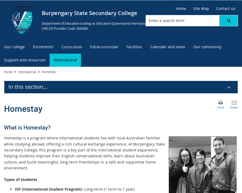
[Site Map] (201, 8)
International (27, 72)
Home (8, 72)
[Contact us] (225, 8)
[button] (228, 20)
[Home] (181, 8)
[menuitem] (14, 47)
